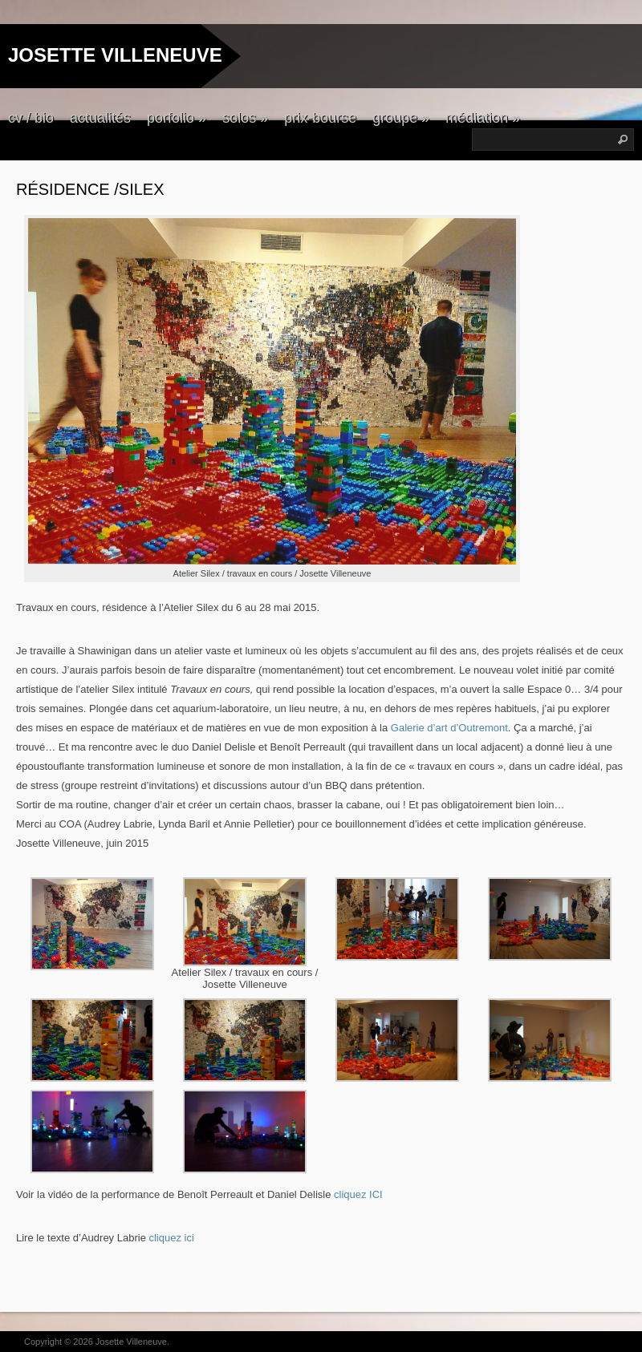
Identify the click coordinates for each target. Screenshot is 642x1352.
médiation (482, 118)
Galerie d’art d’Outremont (448, 728)
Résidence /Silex (90, 189)
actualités (100, 118)
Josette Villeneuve (131, 1341)
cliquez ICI (358, 1194)
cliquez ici (170, 1238)
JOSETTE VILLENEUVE (115, 55)
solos (245, 118)
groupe (400, 118)
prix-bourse (320, 118)
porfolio (176, 118)
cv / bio (31, 118)
